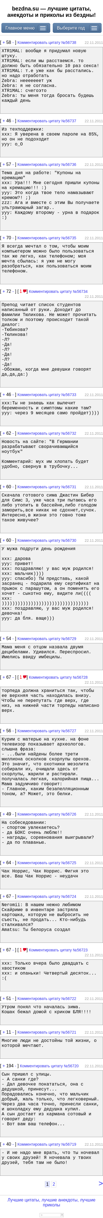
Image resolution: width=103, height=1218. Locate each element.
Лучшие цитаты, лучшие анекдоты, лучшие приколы (51, 1202)
